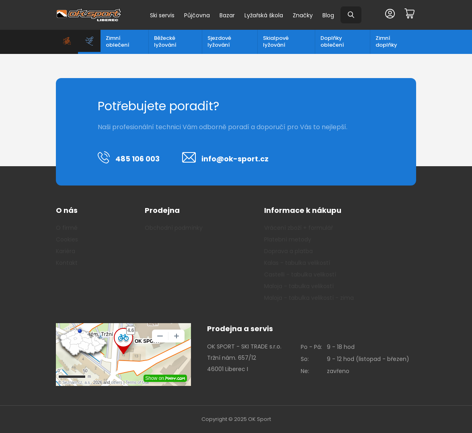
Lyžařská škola (263, 15)
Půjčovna (197, 15)
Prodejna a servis (240, 329)
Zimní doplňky (386, 41)
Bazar (227, 15)
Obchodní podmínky (174, 228)
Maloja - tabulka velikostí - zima (309, 298)
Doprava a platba (288, 251)
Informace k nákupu (302, 210)
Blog (328, 15)
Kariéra (65, 251)
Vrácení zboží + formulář (298, 228)
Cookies (67, 239)
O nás (67, 210)
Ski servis (162, 15)
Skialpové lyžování (276, 41)
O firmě (67, 228)
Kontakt (67, 263)
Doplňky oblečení (332, 41)
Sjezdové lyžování (219, 41)
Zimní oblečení (117, 41)
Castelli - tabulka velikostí (300, 274)
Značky (303, 15)
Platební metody (287, 239)
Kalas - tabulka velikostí (297, 263)
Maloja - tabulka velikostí (299, 286)
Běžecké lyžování (165, 41)
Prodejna (162, 210)
